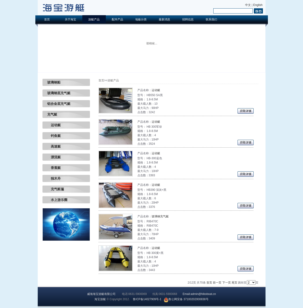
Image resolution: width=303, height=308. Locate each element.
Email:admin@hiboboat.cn (199, 294)
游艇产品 (94, 19)
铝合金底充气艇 (58, 104)
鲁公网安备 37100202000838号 (186, 299)
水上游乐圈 (57, 200)
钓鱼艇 (54, 136)
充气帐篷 (55, 189)
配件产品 (117, 19)
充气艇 (52, 114)
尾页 (234, 282)
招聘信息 (188, 19)
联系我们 (211, 19)
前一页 (217, 282)
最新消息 (164, 19)
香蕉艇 (54, 168)
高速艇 (54, 146)
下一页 (226, 282)
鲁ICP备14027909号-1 (147, 299)
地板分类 (141, 19)
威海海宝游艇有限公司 (101, 294)
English (257, 5)
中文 (248, 5)
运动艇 (54, 125)
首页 (47, 19)
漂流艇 (54, 157)
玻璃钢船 (54, 82)
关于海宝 (70, 19)
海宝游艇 (100, 299)
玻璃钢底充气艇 (58, 93)
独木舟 (54, 178)
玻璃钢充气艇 (160, 216)
